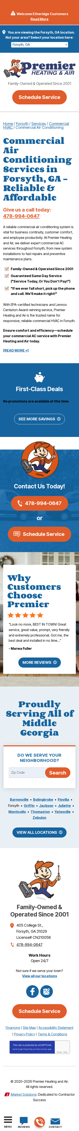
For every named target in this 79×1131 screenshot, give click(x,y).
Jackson (46, 806)
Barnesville (19, 799)
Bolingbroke (43, 799)
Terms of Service (41, 1049)
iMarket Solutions (23, 1094)
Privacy (59, 1052)
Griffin (29, 806)
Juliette (64, 806)
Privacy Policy (28, 1049)
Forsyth (22, 123)
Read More (39, 19)
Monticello (17, 812)
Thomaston (40, 812)
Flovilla (63, 799)
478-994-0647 (39, 1122)
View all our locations (39, 976)
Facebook (32, 991)
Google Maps (46, 991)
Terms (65, 1052)
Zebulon (39, 817)
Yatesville (63, 812)
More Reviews (37, 662)
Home (8, 123)
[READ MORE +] (16, 350)
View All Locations (37, 832)
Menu (8, 1126)
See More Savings (37, 419)
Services (38, 123)
